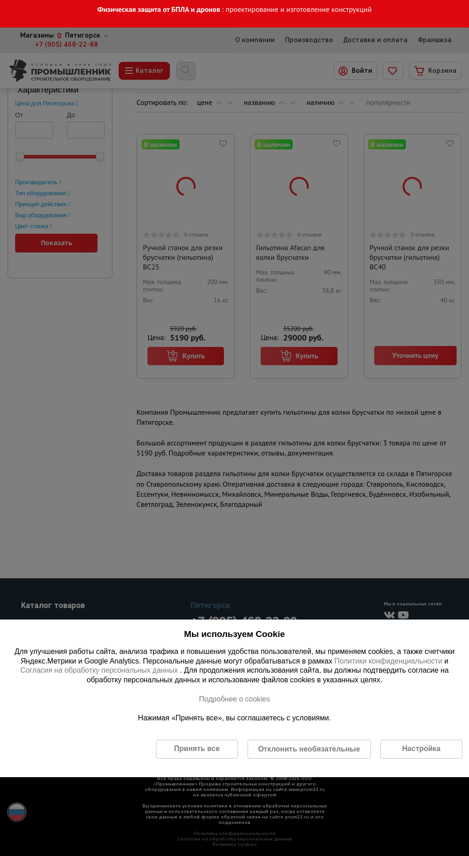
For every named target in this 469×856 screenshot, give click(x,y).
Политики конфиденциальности (388, 661)
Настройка (421, 748)
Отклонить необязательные (309, 749)
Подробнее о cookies (234, 699)
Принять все (196, 748)
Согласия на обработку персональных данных (100, 670)
